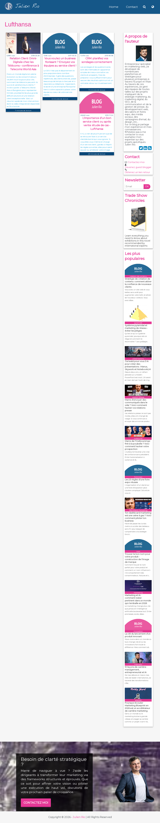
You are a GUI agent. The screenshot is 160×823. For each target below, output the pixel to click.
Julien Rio (79, 817)
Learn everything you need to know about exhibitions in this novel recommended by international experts (137, 240)
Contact (132, 7)
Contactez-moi (136, 162)
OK (147, 186)
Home (113, 7)
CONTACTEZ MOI (36, 802)
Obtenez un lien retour (137, 172)
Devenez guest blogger (138, 167)
